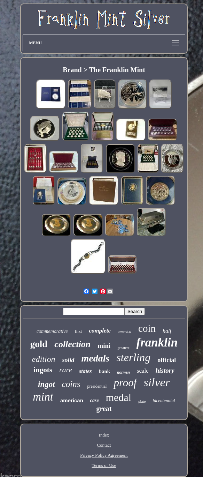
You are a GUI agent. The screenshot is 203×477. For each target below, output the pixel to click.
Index (104, 435)
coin (147, 328)
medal (118, 397)
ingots (42, 370)
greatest (123, 347)
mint (43, 396)
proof (125, 383)
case (94, 400)
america (124, 331)
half (167, 331)
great (103, 408)
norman (123, 372)
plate (142, 401)
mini (103, 345)
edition (43, 359)
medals (95, 358)
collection (72, 344)
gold (39, 344)
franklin (157, 342)
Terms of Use (104, 465)
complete (99, 330)
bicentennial (164, 400)
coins (71, 384)
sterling (133, 357)
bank (104, 371)
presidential (97, 386)
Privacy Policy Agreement (103, 455)
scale (143, 370)
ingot (46, 384)
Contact (104, 445)
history (165, 370)
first (78, 331)
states (85, 371)
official (166, 360)
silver (156, 382)
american (71, 400)
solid (68, 360)
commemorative (52, 331)
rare (65, 369)
